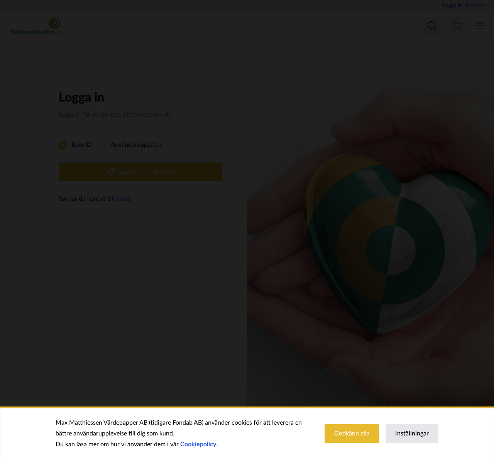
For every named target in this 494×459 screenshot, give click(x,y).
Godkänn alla (352, 433)
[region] (247, 433)
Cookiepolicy (198, 444)
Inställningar (412, 433)
